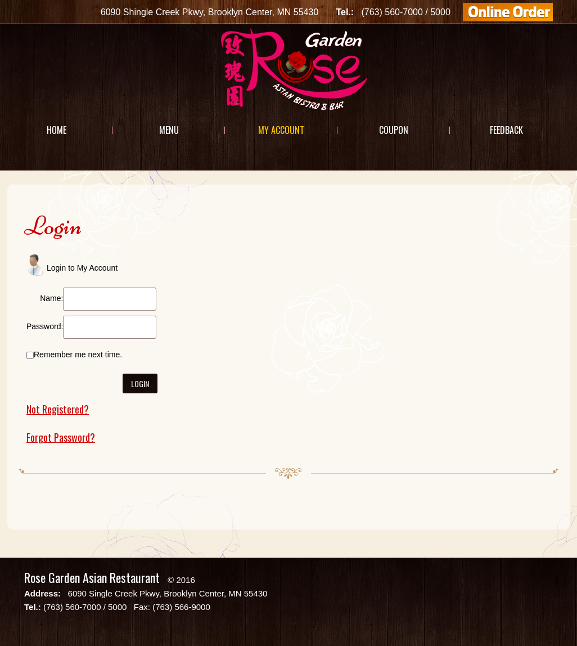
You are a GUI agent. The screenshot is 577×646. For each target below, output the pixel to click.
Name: (51, 298)
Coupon (393, 130)
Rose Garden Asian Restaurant (92, 577)
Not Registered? (57, 409)
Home (56, 130)
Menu (169, 130)
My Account (281, 130)
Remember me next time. (78, 354)
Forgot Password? (60, 437)
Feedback (506, 130)
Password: (44, 326)
